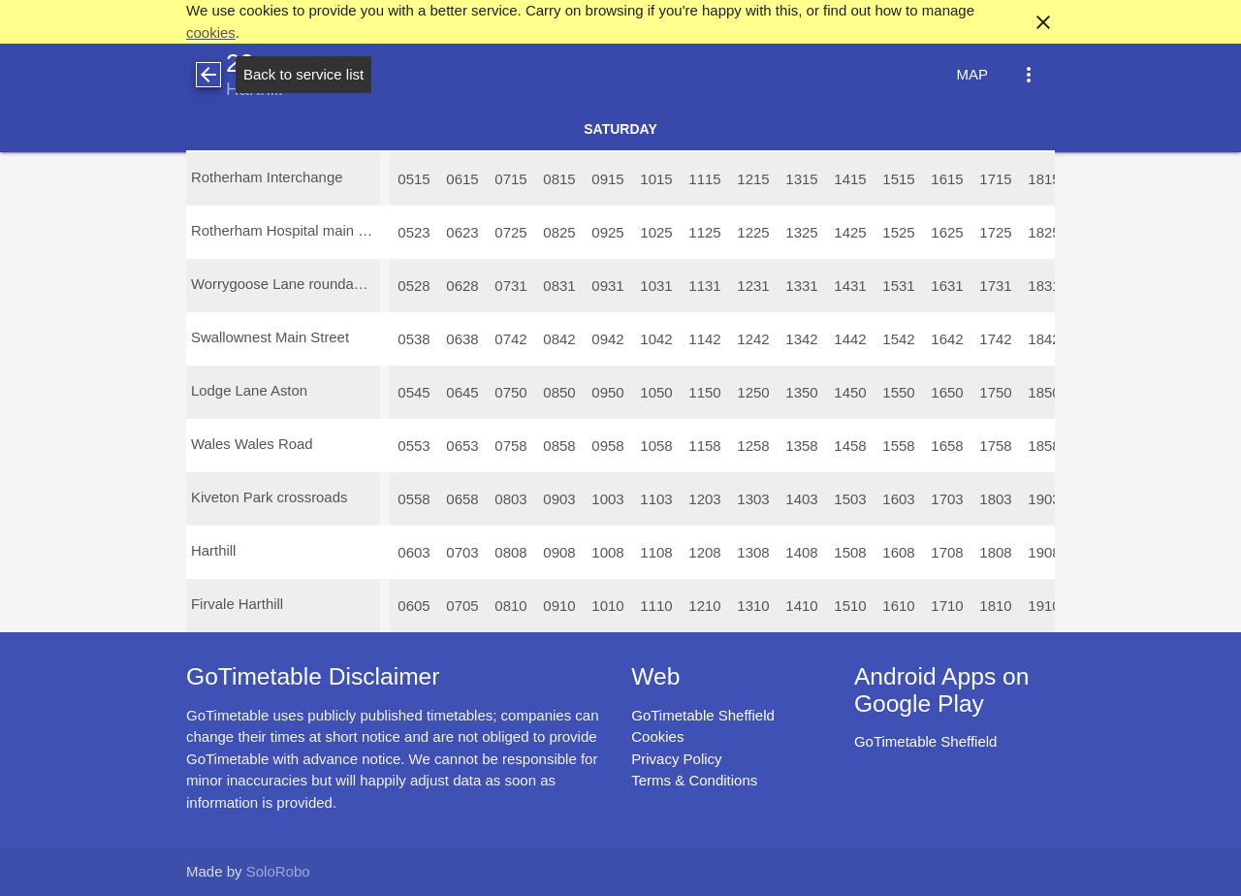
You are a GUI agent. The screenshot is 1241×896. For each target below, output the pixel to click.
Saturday (620, 129)
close (1043, 22)
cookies (211, 32)
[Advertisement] (620, 841)
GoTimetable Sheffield (703, 715)
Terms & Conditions (694, 780)
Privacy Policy (676, 759)
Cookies (657, 736)
